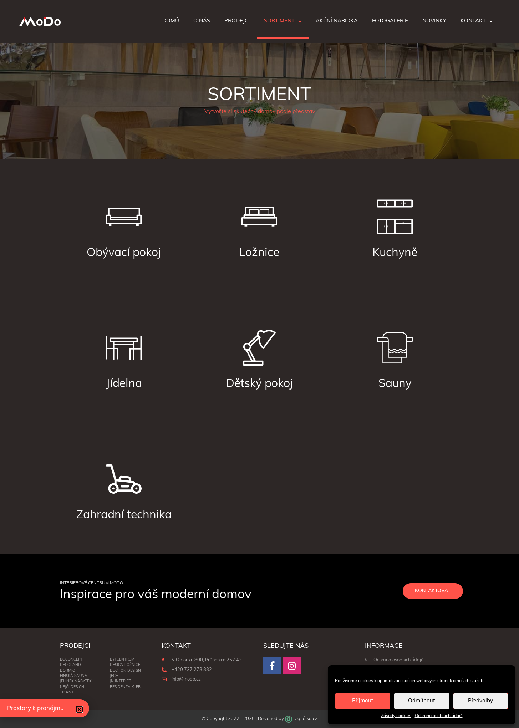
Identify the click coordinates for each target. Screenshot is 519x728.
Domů (170, 21)
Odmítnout (421, 701)
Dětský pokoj (259, 384)
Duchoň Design (125, 671)
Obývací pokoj (124, 253)
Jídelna (124, 384)
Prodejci (237, 21)
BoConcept (71, 660)
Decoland (70, 665)
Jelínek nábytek (75, 682)
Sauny (395, 384)
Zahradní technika (124, 515)
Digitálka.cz (305, 719)
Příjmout (362, 701)
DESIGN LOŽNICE (125, 665)
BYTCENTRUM (122, 660)
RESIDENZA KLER (125, 687)
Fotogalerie (390, 21)
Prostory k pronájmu (35, 709)
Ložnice (259, 253)
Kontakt (477, 21)
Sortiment (282, 21)
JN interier (120, 682)
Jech (114, 676)
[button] (79, 709)
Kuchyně (394, 253)
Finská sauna (73, 676)
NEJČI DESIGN (72, 687)
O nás (201, 21)
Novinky (434, 21)
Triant (66, 692)
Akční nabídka (337, 21)
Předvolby (480, 701)
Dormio (67, 671)
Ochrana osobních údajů (439, 716)
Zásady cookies (396, 716)
